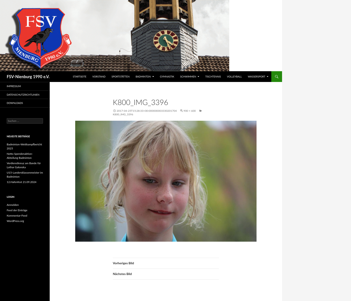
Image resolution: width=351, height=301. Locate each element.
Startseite (79, 76)
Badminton (143, 76)
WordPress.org (15, 221)
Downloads (15, 102)
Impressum (14, 86)
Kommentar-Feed (17, 215)
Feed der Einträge (17, 210)
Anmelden (13, 204)
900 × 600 (190, 110)
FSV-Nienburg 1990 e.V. (28, 76)
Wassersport (256, 76)
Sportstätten (120, 76)
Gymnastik (167, 76)
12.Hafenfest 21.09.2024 (21, 182)
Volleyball (234, 76)
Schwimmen (188, 76)
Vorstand (99, 76)
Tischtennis (213, 76)
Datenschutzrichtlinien (23, 94)
